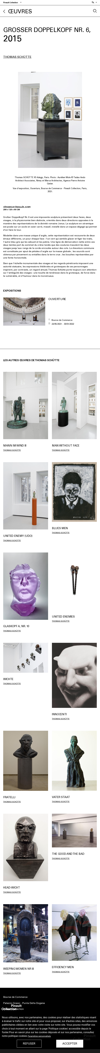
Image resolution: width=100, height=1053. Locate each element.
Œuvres (20, 11)
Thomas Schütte (17, 57)
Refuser (29, 1043)
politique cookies (17, 1036)
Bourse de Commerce (15, 997)
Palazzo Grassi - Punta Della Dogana (24, 1003)
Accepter (69, 1043)
